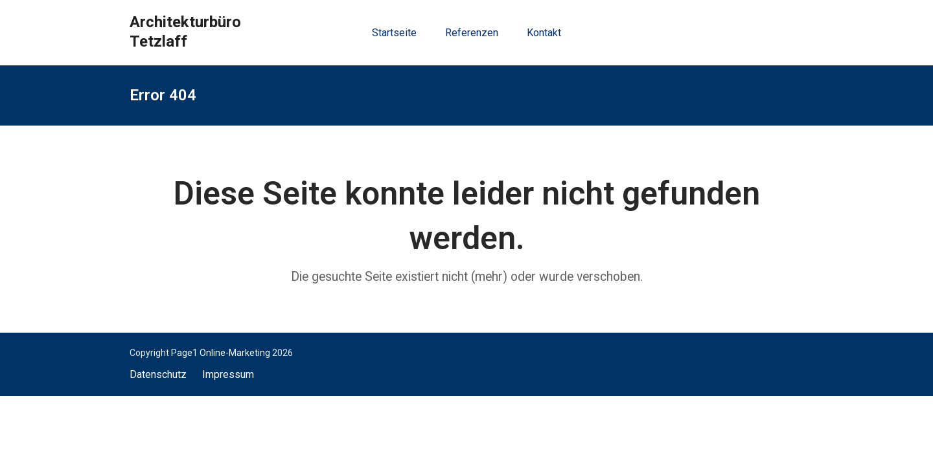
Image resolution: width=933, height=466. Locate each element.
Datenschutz (158, 374)
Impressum (228, 374)
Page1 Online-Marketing (220, 353)
